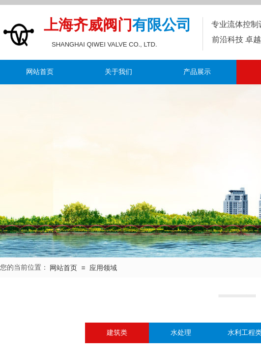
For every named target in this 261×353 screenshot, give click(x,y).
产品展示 (197, 72)
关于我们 (118, 72)
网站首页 (40, 72)
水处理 (181, 332)
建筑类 (117, 332)
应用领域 (103, 268)
